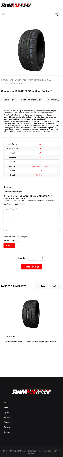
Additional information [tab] (31, 99)
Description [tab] (9, 99)
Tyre (11, 79)
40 (40, 162)
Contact (7, 432)
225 (40, 170)
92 (40, 144)
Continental (20, 79)
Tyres (6, 412)
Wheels (7, 417)
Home (4, 79)
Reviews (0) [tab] (53, 99)
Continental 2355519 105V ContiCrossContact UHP (30, 341)
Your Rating (8, 204)
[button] (3, 14)
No (40, 153)
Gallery (7, 427)
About (6, 407)
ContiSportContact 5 (40, 166)
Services (7, 422)
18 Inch (40, 157)
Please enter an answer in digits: (16, 237)
